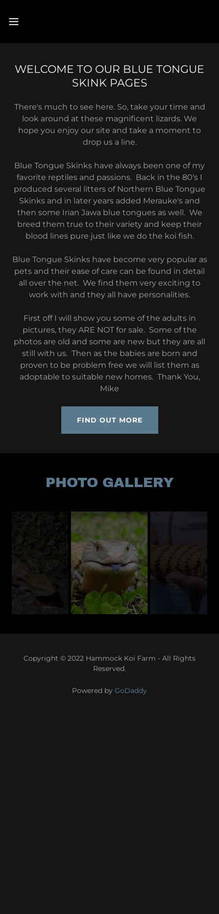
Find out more (110, 420)
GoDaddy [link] (131, 690)
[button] (28, 21)
